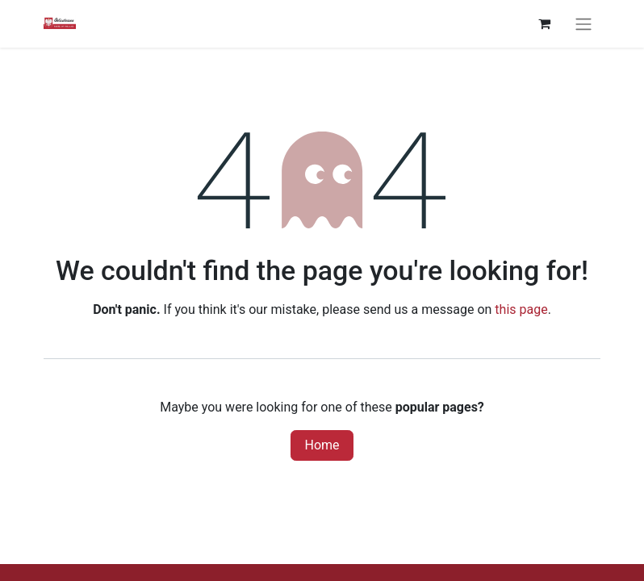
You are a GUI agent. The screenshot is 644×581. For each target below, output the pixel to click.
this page (521, 309)
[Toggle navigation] (583, 23)
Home (321, 445)
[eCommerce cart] (544, 23)
